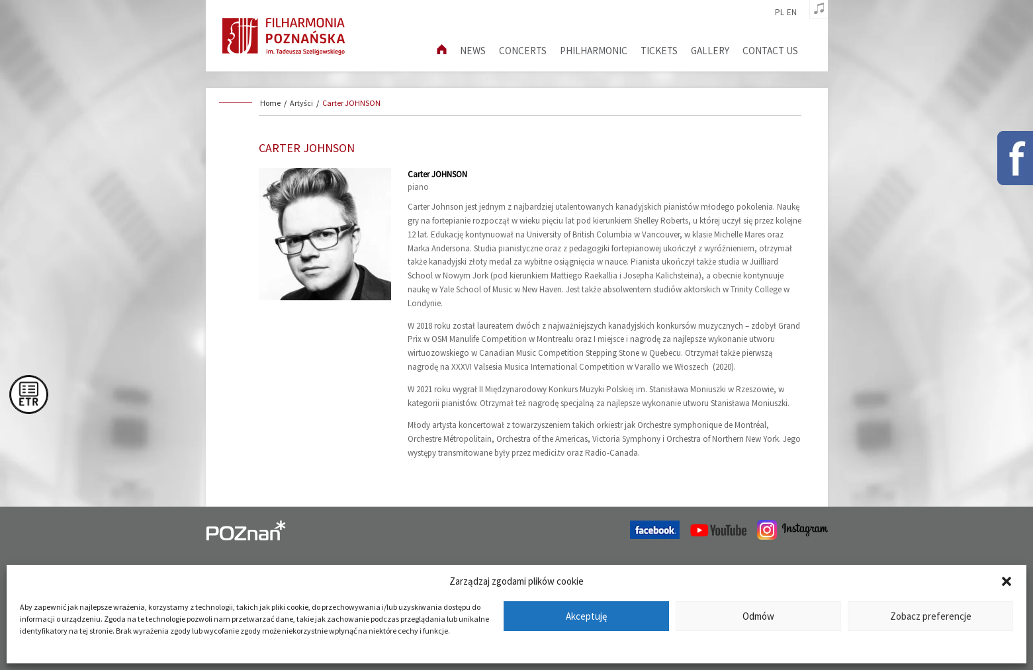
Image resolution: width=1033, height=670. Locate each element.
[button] (1006, 581)
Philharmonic (593, 50)
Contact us (770, 50)
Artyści (301, 103)
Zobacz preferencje (930, 616)
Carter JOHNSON (351, 103)
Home (270, 103)
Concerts (523, 50)
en (792, 12)
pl (779, 12)
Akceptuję (586, 616)
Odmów (758, 616)
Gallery (710, 50)
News (473, 50)
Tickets (659, 50)
